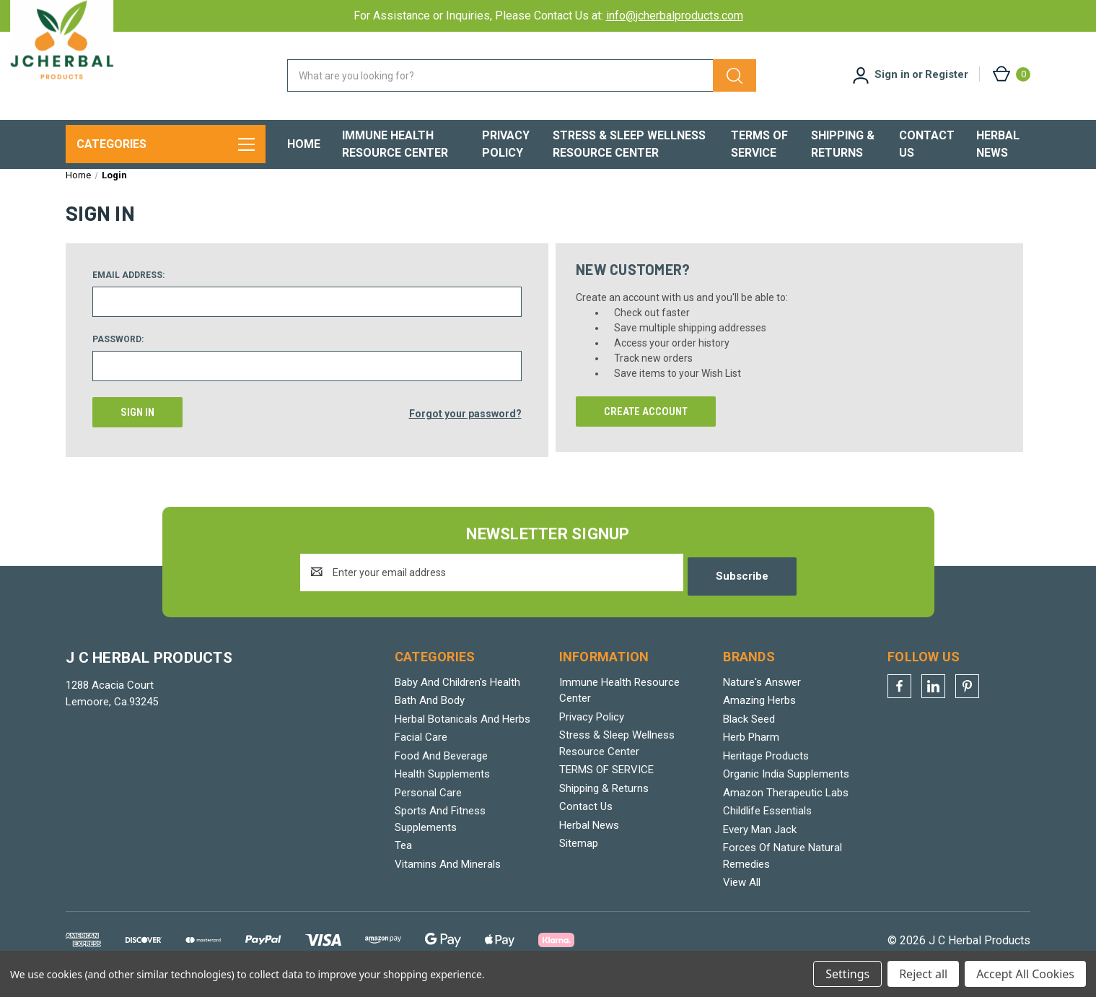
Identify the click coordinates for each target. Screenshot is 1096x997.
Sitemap (578, 854)
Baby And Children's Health (457, 693)
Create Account (646, 426)
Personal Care (428, 804)
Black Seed (749, 730)
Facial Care (421, 748)
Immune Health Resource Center (395, 144)
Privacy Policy (506, 144)
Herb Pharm (751, 748)
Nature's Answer (762, 693)
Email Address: (128, 290)
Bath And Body (430, 711)
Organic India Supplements (786, 785)
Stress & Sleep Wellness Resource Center (629, 144)
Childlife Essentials (767, 822)
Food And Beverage (441, 767)
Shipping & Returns (842, 144)
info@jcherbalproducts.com (674, 15)
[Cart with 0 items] (1010, 74)
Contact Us (927, 144)
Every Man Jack (760, 841)
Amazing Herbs (759, 711)
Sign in (892, 74)
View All (741, 893)
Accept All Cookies (1025, 974)
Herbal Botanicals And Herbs (462, 730)
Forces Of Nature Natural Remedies (782, 867)
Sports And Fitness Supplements (440, 830)
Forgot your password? (465, 427)
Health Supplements (442, 785)
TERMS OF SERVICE (759, 144)
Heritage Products (766, 767)
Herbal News (998, 144)
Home (303, 144)
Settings (847, 974)
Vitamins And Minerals (448, 875)
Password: (118, 354)
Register (946, 74)
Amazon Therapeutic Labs (786, 804)
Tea (403, 856)
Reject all (923, 974)
